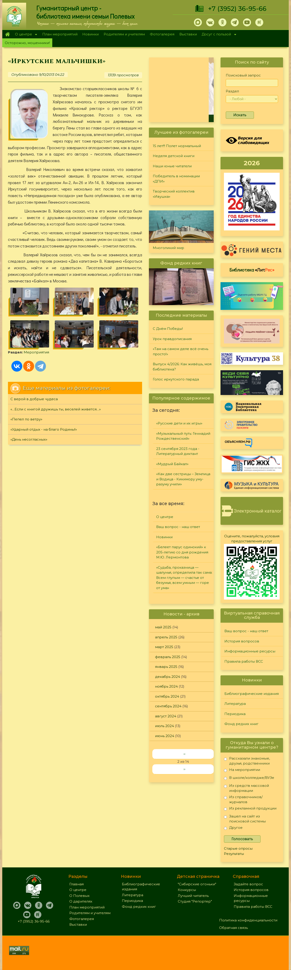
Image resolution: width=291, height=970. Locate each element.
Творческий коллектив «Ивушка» (174, 194)
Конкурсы (187, 890)
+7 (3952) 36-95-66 (237, 8)
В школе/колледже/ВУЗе (249, 778)
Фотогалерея (162, 34)
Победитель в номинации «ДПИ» (176, 178)
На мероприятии (242, 770)
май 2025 (163, 627)
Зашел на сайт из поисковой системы (245, 819)
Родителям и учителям (124, 34)
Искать (239, 115)
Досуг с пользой (217, 34)
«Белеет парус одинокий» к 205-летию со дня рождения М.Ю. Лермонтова (182, 552)
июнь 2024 (164, 736)
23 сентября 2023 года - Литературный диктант (177, 451)
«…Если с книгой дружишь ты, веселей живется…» (55, 409)
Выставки (188, 34)
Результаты (234, 854)
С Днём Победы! (168, 328)
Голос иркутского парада (176, 379)
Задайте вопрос (248, 884)
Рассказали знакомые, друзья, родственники (247, 761)
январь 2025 (166, 666)
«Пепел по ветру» (26, 419)
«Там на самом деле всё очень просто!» (180, 351)
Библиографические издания (251, 693)
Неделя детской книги (173, 156)
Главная (7, 34)
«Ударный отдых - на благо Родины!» (43, 429)
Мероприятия (36, 352)
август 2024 (165, 716)
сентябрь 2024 (168, 706)
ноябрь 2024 (166, 686)
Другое (233, 828)
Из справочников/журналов (243, 799)
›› (184, 769)
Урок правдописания (172, 339)
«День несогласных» (28, 439)
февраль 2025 (167, 657)
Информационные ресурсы (249, 651)
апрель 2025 (166, 637)
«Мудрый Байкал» (172, 464)
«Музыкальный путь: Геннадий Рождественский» (183, 436)
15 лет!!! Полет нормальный (177, 146)
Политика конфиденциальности (248, 920)
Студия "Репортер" (195, 901)
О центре (25, 34)
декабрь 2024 (167, 676)
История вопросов (241, 641)
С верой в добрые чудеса (34, 399)
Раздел (232, 91)
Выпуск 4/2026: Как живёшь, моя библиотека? (182, 366)
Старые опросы (238, 848)
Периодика (235, 714)
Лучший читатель (193, 895)
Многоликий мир (168, 248)
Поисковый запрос (243, 75)
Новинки (90, 34)
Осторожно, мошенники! (27, 43)
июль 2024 (164, 726)
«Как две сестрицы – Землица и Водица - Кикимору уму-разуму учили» (183, 479)
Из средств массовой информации (246, 788)
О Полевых (79, 895)
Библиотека (251, 270)
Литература (235, 703)
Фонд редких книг (241, 724)
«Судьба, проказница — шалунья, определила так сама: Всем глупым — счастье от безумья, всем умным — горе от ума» (184, 577)
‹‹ (184, 754)
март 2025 (164, 647)
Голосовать (242, 839)
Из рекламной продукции (250, 809)
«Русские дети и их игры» (179, 423)
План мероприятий (60, 34)
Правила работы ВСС (243, 661)
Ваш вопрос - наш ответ (178, 527)
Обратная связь (233, 928)
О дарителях (80, 901)
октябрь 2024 (167, 696)
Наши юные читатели (172, 166)
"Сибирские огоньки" (197, 884)
